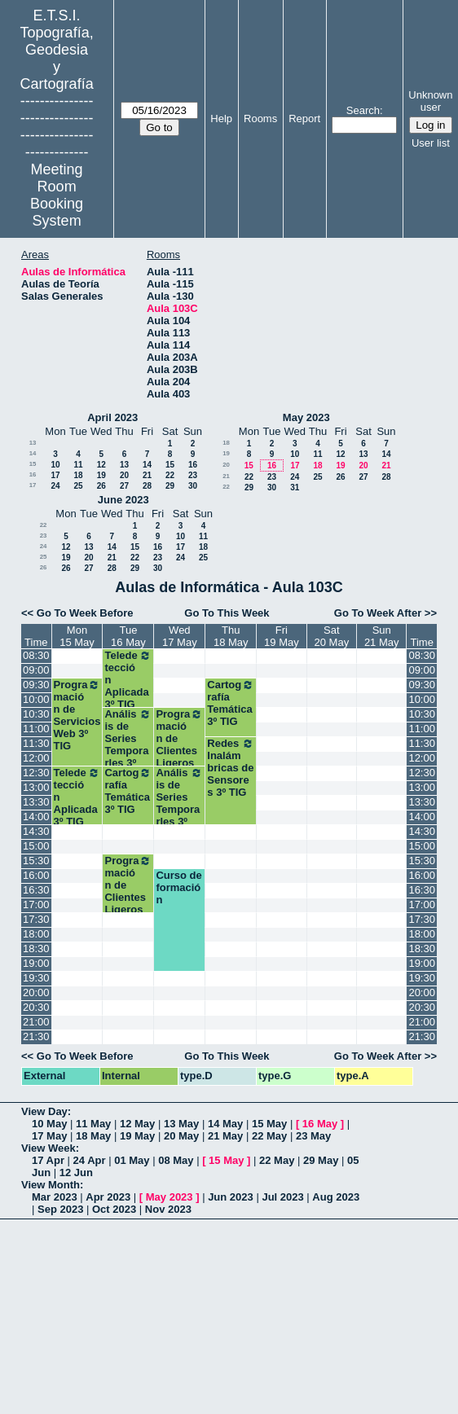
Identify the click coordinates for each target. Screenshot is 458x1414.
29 (169, 485)
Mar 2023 (54, 1197)
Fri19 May (281, 636)
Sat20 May (332, 636)
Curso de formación (178, 887)
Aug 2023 (335, 1197)
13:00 (36, 787)
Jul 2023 (282, 1197)
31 (294, 487)
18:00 (36, 934)
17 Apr (48, 1160)
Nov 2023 (168, 1209)
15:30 (36, 860)
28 (147, 485)
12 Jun (76, 1172)
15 (33, 464)
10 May (49, 1124)
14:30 (36, 831)
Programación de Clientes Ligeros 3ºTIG (179, 744)
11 (77, 464)
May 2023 (306, 417)
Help (221, 118)
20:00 (36, 992)
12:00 (36, 758)
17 (55, 475)
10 (55, 464)
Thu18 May (231, 636)
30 (192, 485)
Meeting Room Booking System (56, 195)
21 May (225, 1136)
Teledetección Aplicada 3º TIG (128, 679)
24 (55, 485)
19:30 (36, 978)
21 (147, 475)
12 (101, 464)
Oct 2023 (114, 1209)
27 (124, 485)
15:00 (36, 846)
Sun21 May (381, 636)
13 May (181, 1124)
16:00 (36, 875)
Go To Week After (377, 613)
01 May (131, 1160)
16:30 (36, 890)
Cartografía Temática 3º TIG (230, 702)
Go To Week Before (85, 613)
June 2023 (123, 500)
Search (363, 110)
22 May (269, 1136)
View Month (50, 1185)
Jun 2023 (230, 1197)
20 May (181, 1136)
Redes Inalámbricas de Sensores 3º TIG (230, 767)
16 (192, 464)
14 (33, 453)
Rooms (260, 118)
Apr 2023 (108, 1197)
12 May (137, 1124)
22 (169, 475)
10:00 (36, 699)
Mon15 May (77, 636)
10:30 (36, 714)
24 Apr (89, 1160)
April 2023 (112, 417)
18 (77, 475)
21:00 (36, 1022)
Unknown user (430, 101)
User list (431, 143)
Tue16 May (128, 636)
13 (33, 442)
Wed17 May (179, 636)
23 (192, 475)
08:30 (36, 655)
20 (124, 475)
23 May (313, 1136)
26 (101, 485)
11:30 (36, 743)
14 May (225, 1124)
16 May (319, 1124)
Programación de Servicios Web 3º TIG (77, 715)
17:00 (36, 904)
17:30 (36, 919)
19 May (137, 1136)
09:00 (36, 670)
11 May (93, 1124)
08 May (175, 1160)
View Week (48, 1148)
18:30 (36, 948)
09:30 (36, 684)
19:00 (36, 963)
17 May (49, 1136)
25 (77, 485)
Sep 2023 (60, 1209)
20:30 (36, 1007)
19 (101, 475)
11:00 (36, 728)
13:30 (36, 802)
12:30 (36, 772)
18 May (93, 1136)
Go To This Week (226, 613)
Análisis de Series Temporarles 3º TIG (128, 744)
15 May (269, 1124)
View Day (44, 1111)
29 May (320, 1160)
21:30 (36, 1036)
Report (304, 118)
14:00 (36, 816)
